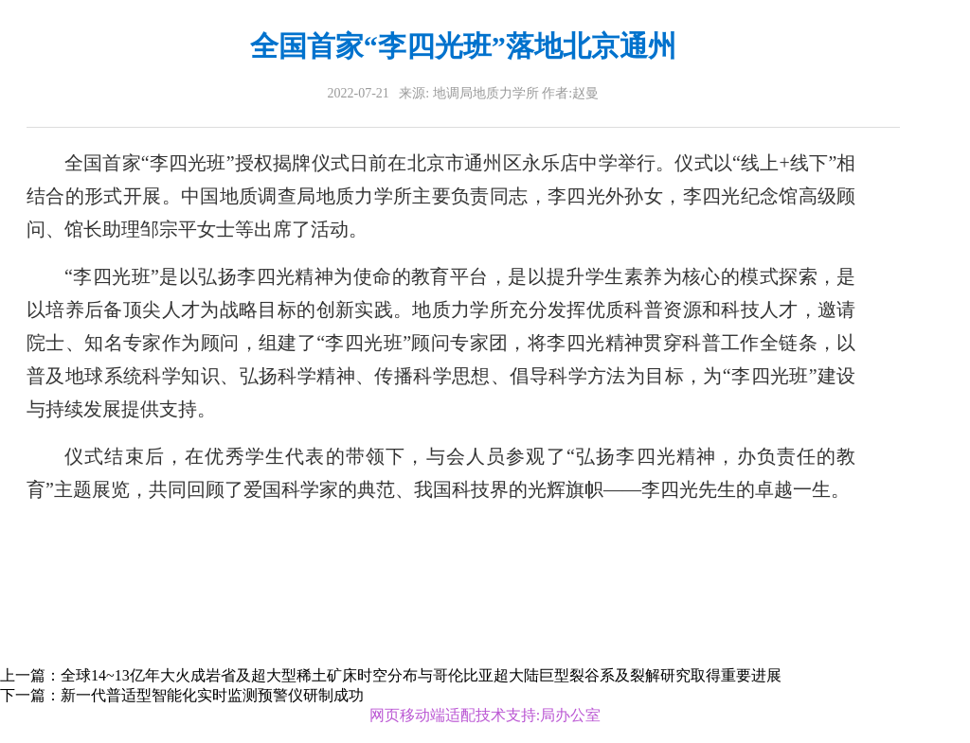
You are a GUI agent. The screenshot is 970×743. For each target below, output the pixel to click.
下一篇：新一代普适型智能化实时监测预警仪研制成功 (182, 695)
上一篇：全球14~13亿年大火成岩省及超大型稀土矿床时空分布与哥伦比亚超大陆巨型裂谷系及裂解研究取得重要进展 (390, 675)
